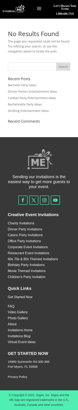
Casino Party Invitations (25, 235)
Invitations (15, 336)
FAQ (11, 306)
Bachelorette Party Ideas (25, 104)
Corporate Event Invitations (28, 247)
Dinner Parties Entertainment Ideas (32, 91)
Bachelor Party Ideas (22, 85)
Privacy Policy (17, 377)
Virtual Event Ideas (22, 342)
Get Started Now (20, 297)
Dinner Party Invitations (25, 229)
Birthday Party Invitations (26, 265)
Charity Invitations (21, 223)
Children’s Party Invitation (27, 277)
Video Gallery (18, 312)
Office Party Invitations (24, 241)
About (12, 324)
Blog (27, 336)
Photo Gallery (18, 318)
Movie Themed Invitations (27, 271)
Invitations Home (20, 330)
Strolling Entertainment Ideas (28, 111)
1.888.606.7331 (65, 13)
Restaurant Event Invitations (29, 253)
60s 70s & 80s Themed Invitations (33, 259)
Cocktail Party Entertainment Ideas (32, 98)
